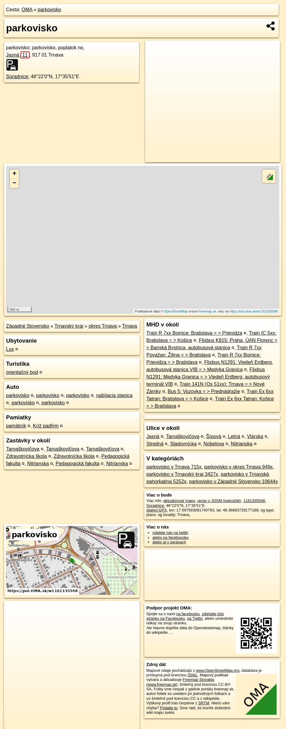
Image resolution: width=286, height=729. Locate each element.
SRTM (203, 703)
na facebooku (188, 614)
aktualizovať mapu (179, 500)
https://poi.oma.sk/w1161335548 (254, 311)
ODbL (192, 675)
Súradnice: (18, 76)
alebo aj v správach (169, 542)
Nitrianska (38, 463)
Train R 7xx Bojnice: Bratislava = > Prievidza (194, 333)
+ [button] (14, 174)
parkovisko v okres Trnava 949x (238, 466)
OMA (27, 9)
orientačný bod (22, 372)
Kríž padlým (45, 425)
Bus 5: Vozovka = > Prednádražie (204, 391)
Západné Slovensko (27, 326)
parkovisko (49, 9)
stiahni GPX (156, 510)
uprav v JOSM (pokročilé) (219, 500)
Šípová (213, 436)
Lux (10, 349)
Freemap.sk (207, 311)
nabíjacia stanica (114, 395)
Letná (234, 436)
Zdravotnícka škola (26, 456)
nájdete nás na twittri (170, 532)
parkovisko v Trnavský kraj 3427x (182, 474)
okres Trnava (103, 326)
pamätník (16, 425)
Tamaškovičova (22, 449)
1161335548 (254, 500)
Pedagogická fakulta (77, 463)
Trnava (129, 326)
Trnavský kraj (68, 326)
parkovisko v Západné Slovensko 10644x (233, 481)
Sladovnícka (183, 443)
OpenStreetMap (176, 311)
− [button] (14, 183)
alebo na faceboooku (170, 537)
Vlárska (255, 436)
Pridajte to (169, 708)
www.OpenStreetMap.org (217, 670)
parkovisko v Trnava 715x (173, 466)
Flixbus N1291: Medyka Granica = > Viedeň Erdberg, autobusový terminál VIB (208, 377)
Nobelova (214, 443)
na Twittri (195, 618)
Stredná (154, 443)
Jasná (18, 54)
